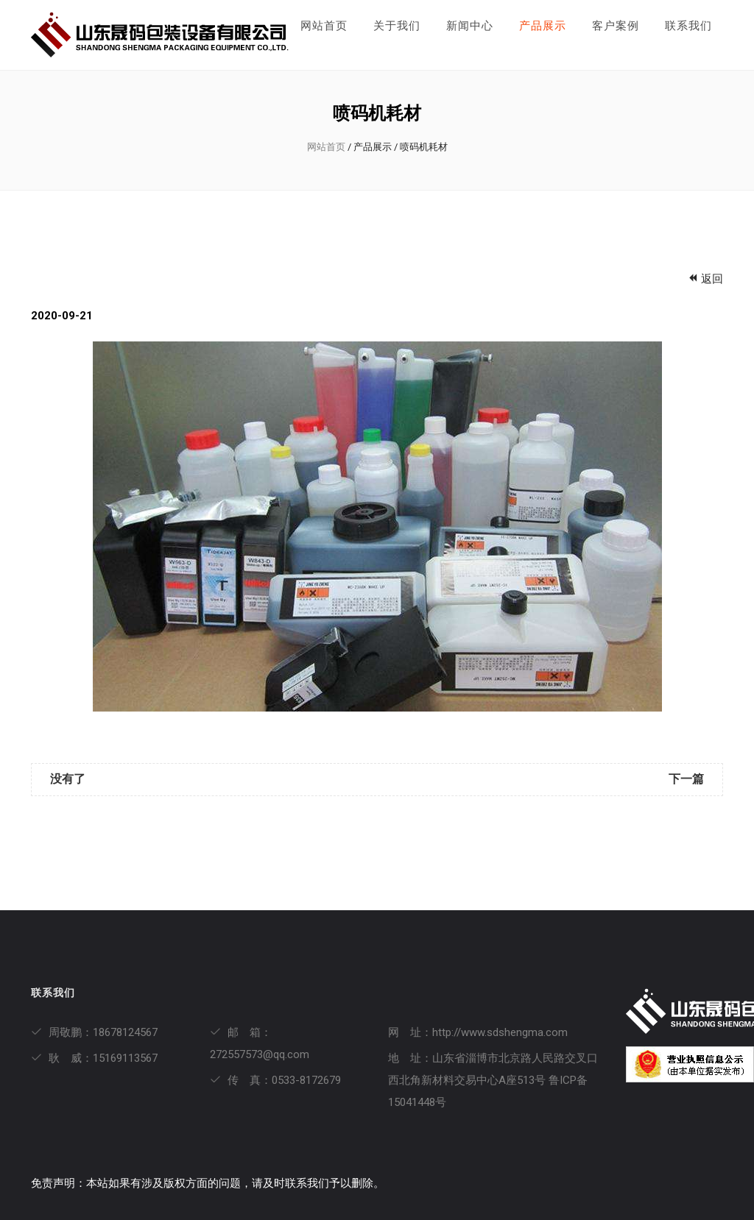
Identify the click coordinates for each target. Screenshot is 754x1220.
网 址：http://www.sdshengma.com (478, 1032)
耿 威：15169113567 (94, 1058)
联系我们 (688, 25)
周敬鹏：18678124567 (94, 1032)
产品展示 (542, 25)
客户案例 (615, 25)
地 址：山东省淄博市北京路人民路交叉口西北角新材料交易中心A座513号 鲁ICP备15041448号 (493, 1080)
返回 (705, 279)
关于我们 (396, 25)
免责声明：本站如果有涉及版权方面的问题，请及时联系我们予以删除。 (207, 1183)
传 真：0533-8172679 (275, 1080)
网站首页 (324, 25)
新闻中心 (469, 25)
